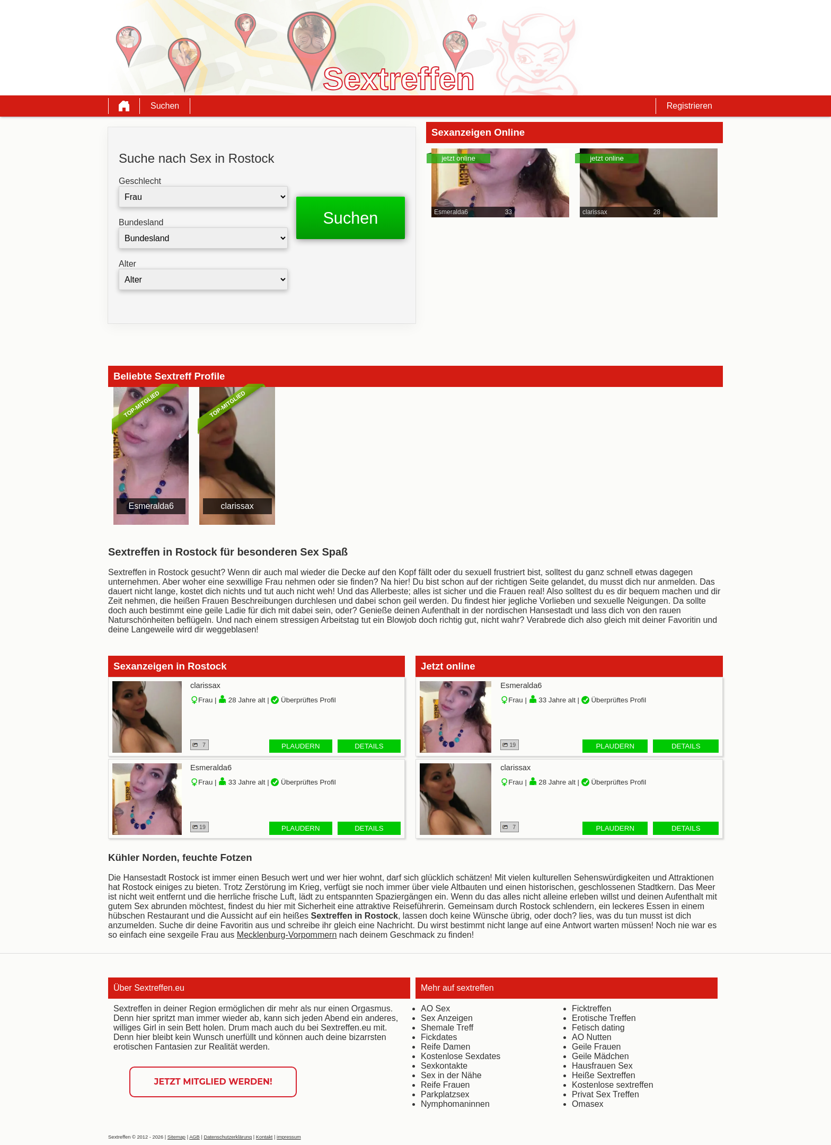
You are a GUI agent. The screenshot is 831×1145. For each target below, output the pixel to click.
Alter (127, 263)
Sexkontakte (444, 1065)
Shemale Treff (447, 1027)
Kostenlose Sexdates (460, 1056)
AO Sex (435, 1008)
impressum (289, 1137)
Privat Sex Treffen (605, 1094)
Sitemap (176, 1137)
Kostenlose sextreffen (612, 1084)
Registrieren (689, 105)
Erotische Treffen (604, 1018)
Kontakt (264, 1137)
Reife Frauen (445, 1084)
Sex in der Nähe (451, 1075)
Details (369, 746)
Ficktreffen (591, 1008)
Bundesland (141, 222)
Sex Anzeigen (447, 1018)
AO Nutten (592, 1037)
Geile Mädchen (600, 1056)
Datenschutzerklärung (228, 1137)
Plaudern (300, 746)
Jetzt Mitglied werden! (213, 1082)
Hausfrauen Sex (602, 1065)
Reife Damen (445, 1046)
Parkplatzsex (445, 1094)
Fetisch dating (598, 1027)
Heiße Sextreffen (603, 1075)
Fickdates (439, 1037)
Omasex (588, 1103)
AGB (194, 1137)
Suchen (165, 105)
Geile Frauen (596, 1046)
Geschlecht (140, 181)
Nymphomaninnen (455, 1103)
